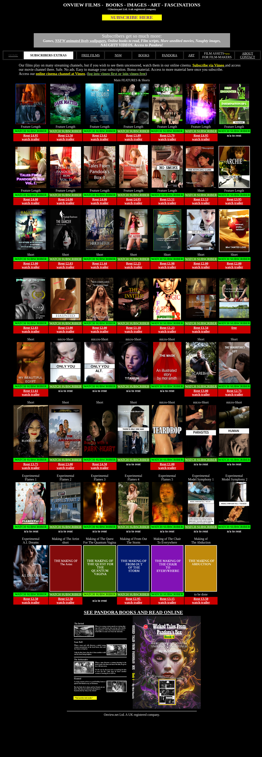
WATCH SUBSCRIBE (132, 195)
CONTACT (247, 57)
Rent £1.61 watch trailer (31, 392)
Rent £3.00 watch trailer (31, 265)
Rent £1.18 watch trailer (133, 329)
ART (191, 55)
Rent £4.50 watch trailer (99, 466)
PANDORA (169, 55)
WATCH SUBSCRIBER (65, 131)
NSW (118, 55)
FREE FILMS (90, 55)
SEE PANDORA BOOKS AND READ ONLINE (133, 612)
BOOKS (143, 55)
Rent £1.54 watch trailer (201, 329)
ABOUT (247, 53)
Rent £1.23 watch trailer (167, 329)
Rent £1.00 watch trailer (167, 466)
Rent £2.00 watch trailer (201, 265)
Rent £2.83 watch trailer (65, 265)
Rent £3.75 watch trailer (31, 466)
